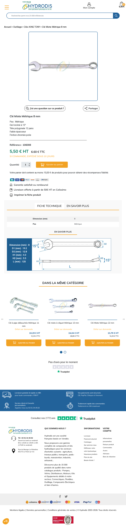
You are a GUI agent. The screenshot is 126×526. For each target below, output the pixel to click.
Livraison (87, 436)
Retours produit (108, 444)
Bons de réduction (109, 457)
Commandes (107, 448)
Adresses (106, 454)
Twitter (66, 496)
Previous (2, 319)
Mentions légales (17, 510)
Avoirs (105, 451)
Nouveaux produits (90, 454)
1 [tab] (61, 352)
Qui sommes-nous (90, 445)
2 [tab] (65, 352)
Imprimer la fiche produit (25, 194)
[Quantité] (25, 164)
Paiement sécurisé (90, 439)
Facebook (60, 496)
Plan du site (88, 457)
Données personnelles (36, 510)
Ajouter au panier (52, 164)
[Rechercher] (60, 15)
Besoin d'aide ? (89, 460)
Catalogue (87, 442)
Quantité (14, 164)
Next (124, 319)
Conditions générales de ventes (62, 510)
